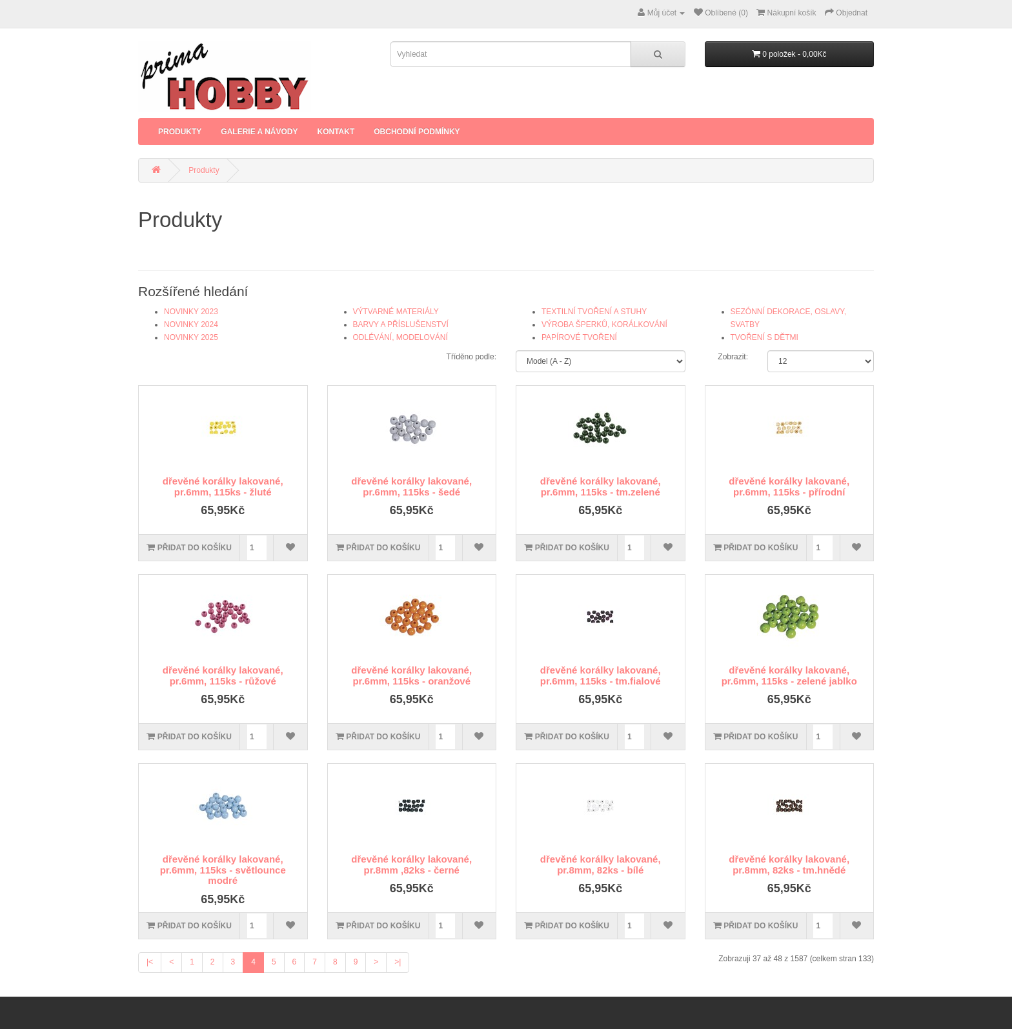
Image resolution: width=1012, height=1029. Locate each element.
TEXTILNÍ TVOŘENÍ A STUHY (594, 311)
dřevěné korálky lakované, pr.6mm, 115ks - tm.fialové (600, 675)
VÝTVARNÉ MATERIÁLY (396, 311)
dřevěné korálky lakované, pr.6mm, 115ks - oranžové (411, 675)
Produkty (179, 131)
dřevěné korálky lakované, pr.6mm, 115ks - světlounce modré (223, 870)
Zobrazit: (733, 356)
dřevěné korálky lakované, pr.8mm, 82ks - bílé (600, 864)
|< (150, 961)
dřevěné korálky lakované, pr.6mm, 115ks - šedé (411, 486)
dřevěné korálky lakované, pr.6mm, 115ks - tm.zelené (600, 486)
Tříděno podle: (471, 356)
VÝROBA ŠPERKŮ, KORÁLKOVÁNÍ (604, 324)
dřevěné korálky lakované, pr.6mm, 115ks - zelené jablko (789, 675)
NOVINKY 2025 (191, 337)
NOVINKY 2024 (191, 324)
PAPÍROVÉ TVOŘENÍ (579, 337)
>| (397, 961)
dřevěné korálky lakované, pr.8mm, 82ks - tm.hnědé (789, 864)
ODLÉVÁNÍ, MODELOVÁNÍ (400, 337)
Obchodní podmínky (417, 131)
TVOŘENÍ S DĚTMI (764, 337)
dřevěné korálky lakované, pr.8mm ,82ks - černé (411, 864)
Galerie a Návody (259, 131)
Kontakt (335, 131)
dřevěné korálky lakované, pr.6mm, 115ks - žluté (223, 486)
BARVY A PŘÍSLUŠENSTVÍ (401, 324)
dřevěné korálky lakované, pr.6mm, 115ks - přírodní (789, 486)
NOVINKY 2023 (191, 311)
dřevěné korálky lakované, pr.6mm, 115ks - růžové (223, 675)
